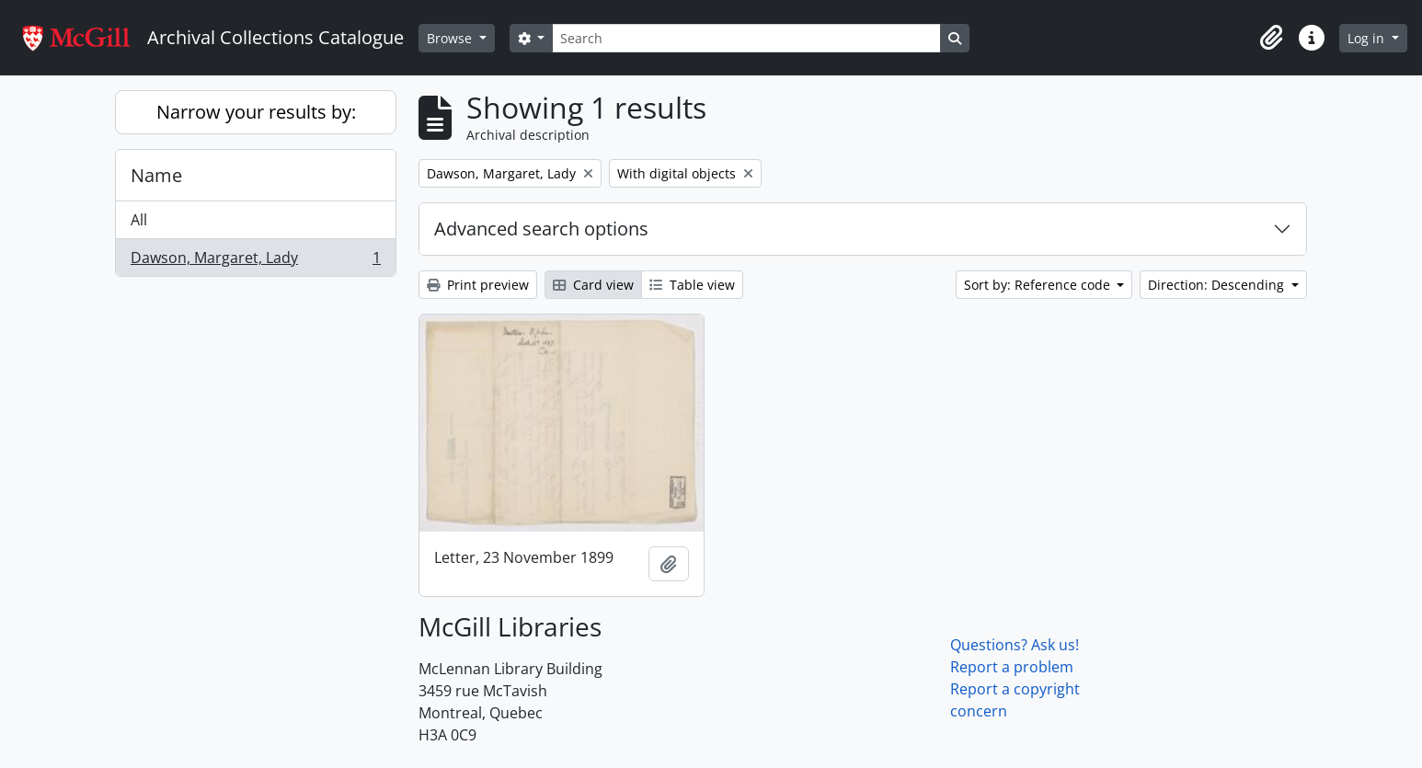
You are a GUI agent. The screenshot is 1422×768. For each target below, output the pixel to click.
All (139, 220)
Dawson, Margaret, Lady (255, 261)
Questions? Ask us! (1014, 645)
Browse (451, 38)
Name (156, 175)
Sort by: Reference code (1039, 284)
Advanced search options (541, 228)
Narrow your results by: (256, 111)
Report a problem (1011, 667)
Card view (593, 284)
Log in (1367, 38)
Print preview (478, 284)
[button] (1271, 37)
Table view (692, 284)
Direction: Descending (1218, 284)
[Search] (746, 38)
